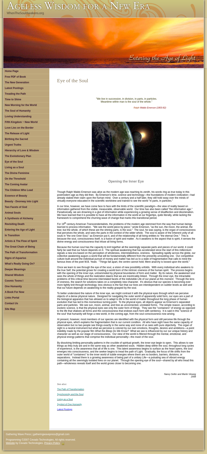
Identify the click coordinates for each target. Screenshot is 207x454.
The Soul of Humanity (18, 110)
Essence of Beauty (16, 195)
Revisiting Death (14, 224)
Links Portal (12, 297)
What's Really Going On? (20, 263)
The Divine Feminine (17, 173)
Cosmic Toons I (14, 280)
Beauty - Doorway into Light (21, 201)
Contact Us (11, 303)
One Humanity (13, 286)
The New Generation (17, 82)
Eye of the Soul (14, 161)
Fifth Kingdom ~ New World (21, 122)
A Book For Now (14, 292)
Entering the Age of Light (20, 229)
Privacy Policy (52, 443)
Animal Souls (13, 212)
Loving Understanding (18, 116)
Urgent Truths (13, 144)
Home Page (11, 71)
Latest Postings (14, 88)
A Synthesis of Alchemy (19, 218)
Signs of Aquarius (15, 258)
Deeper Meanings (15, 269)
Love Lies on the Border (19, 127)
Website (10, 443)
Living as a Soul (14, 167)
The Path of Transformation (21, 252)
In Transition (12, 235)
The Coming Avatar (16, 184)
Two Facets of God (16, 207)
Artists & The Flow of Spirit (21, 241)
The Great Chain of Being (20, 246)
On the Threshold (15, 178)
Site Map (10, 309)
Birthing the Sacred (16, 139)
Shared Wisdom (14, 275)
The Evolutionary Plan (18, 156)
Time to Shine (13, 99)
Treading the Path (15, 93)
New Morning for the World (21, 105)
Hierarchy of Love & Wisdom (22, 150)
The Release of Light (17, 133)
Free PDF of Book (15, 76)
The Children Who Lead (19, 190)
